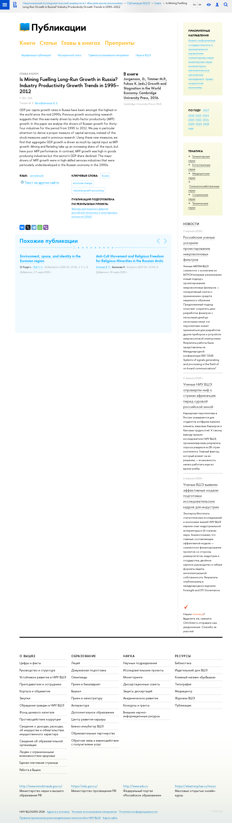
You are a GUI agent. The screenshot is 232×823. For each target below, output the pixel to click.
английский (36, 175)
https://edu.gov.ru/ (84, 786)
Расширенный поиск (69, 55)
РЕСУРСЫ (183, 656)
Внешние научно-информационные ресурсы (141, 714)
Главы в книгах (81, 43)
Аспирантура (80, 705)
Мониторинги (133, 677)
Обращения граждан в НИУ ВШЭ (42, 705)
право (209, 79)
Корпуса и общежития (35, 691)
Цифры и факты (30, 663)
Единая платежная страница (39, 763)
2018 (206, 124)
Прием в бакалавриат (86, 684)
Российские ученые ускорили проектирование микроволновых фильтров (199, 248)
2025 (198, 115)
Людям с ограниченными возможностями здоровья (37, 754)
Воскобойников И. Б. (46, 103)
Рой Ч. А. (38, 267)
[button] (74, 248)
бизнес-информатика (201, 40)
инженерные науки (200, 62)
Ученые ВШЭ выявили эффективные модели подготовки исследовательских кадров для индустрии (201, 495)
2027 (206, 110)
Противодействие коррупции (40, 719)
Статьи (48, 43)
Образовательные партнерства (93, 733)
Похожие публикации (49, 241)
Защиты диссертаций (137, 691)
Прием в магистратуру (86, 698)
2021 (206, 120)
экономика (195, 87)
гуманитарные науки (201, 57)
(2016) (94, 212)
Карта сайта (110, 818)
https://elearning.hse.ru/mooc (195, 786)
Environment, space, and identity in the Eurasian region (50, 258)
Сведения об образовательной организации (41, 743)
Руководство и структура (37, 670)
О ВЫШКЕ (28, 656)
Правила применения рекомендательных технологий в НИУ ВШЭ (60, 818)
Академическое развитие (140, 698)
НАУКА (129, 656)
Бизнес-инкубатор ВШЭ (87, 726)
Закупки (25, 698)
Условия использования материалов (94, 811)
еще (191, 128)
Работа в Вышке (30, 770)
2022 (199, 120)
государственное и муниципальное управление (200, 49)
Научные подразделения (140, 663)
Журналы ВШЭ (185, 698)
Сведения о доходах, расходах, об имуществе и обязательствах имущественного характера (42, 730)
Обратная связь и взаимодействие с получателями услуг (95, 742)
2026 (191, 115)
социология (195, 83)
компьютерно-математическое (199, 68)
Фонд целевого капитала (37, 712)
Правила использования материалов (108, 55)
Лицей (75, 663)
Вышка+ (76, 691)
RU (194, 4)
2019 (199, 124)
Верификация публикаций (36, 55)
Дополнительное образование (92, 712)
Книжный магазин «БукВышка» (195, 677)
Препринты (119, 43)
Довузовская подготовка (88, 670)
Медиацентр (183, 691)
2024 (206, 115)
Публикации (58, 27)
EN (199, 4)
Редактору (217, 810)
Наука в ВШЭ (143, 55)
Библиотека (183, 663)
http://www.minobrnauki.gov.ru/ (41, 786)
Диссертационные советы (141, 684)
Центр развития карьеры (88, 719)
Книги (27, 43)
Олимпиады (79, 677)
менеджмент (196, 79)
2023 (191, 120)
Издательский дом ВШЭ (191, 670)
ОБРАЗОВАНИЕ (83, 656)
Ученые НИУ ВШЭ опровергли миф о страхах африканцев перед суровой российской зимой (199, 395)
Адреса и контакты (58, 811)
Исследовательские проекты (143, 670)
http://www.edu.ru (135, 786)
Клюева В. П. (103, 267)
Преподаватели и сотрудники (40, 684)
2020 (191, 124)
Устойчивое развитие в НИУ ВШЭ (43, 677)
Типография (183, 684)
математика (195, 75)
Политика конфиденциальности (138, 811)
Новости (191, 224)
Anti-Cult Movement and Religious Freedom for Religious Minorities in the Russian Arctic (130, 258)
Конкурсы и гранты (136, 705)
